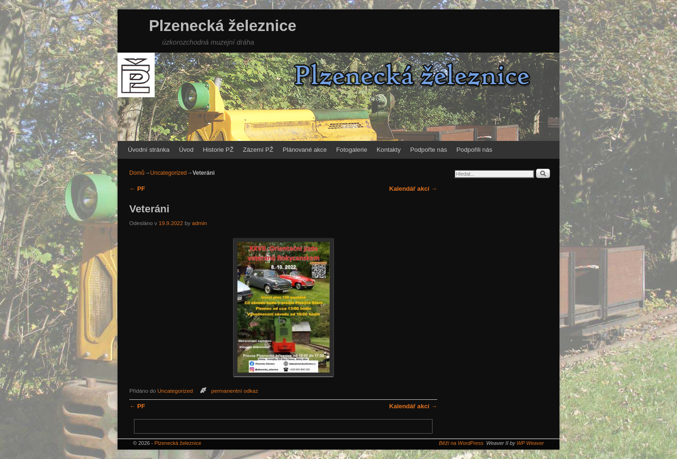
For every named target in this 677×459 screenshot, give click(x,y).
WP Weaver (530, 443)
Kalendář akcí (413, 188)
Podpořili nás (474, 149)
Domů (136, 173)
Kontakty (389, 149)
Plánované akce (305, 149)
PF (137, 188)
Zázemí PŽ (258, 149)
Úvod (186, 149)
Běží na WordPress (461, 443)
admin (199, 223)
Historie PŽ (218, 149)
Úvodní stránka (149, 149)
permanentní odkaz (234, 391)
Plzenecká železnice (223, 25)
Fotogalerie (351, 149)
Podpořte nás (428, 149)
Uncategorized (168, 173)
